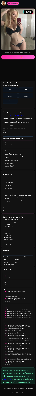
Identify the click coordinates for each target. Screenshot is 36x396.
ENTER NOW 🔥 (18, 57)
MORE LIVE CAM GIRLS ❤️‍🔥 (13, 3)
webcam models (8, 379)
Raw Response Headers (9, 264)
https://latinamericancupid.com (17, 115)
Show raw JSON (7, 277)
